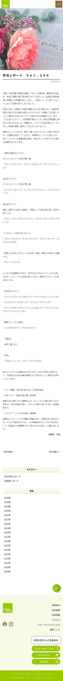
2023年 (7, 510)
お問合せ (43, 661)
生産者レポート (11, 480)
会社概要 (56, 610)
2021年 (7, 519)
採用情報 (56, 615)
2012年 (7, 558)
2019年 (7, 528)
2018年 (7, 532)
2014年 (7, 549)
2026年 (7, 497)
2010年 (7, 567)
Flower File (44, 655)
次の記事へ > (54, 451)
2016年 (7, 541)
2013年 (7, 554)
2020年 (7, 523)
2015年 (7, 545)
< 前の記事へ (8, 451)
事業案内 (56, 605)
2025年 (7, 502)
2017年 (7, 536)
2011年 (7, 562)
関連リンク (55, 629)
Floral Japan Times (44, 648)
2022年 (7, 515)
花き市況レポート (12, 476)
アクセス (56, 619)
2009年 (7, 571)
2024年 (7, 506)
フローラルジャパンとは (48, 624)
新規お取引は (46, 640)
